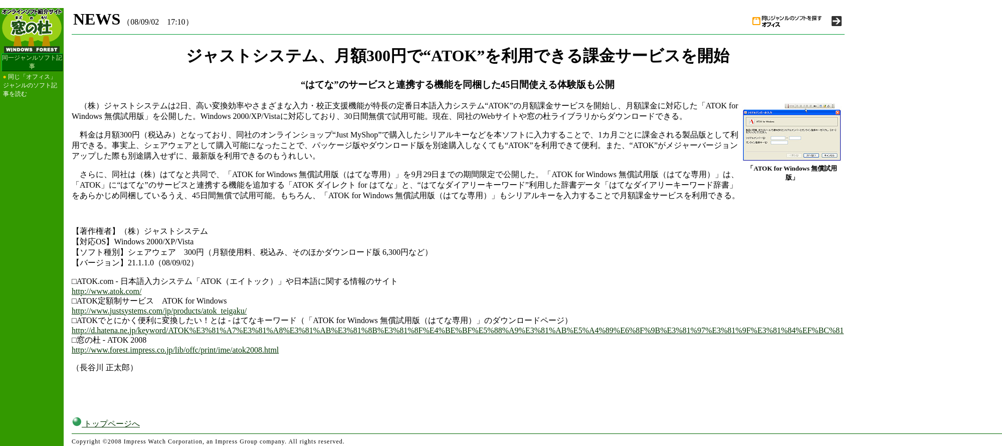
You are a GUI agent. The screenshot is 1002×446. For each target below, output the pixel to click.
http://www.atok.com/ (106, 291)
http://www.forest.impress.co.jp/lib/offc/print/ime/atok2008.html (175, 350)
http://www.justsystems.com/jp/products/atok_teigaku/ (159, 311)
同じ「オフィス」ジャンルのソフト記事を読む (30, 85)
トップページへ (106, 423)
